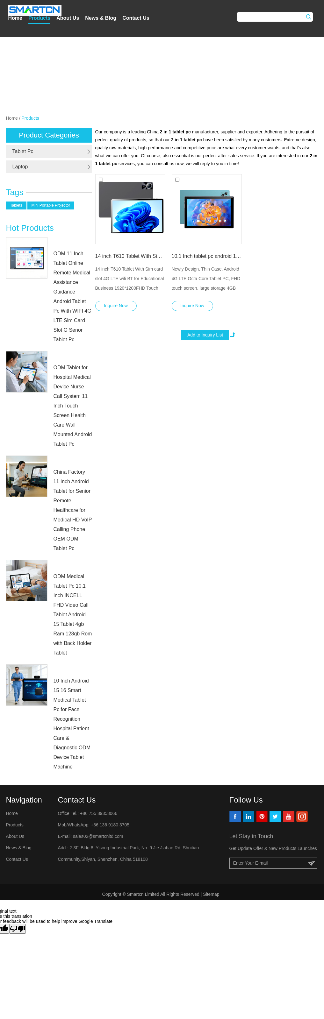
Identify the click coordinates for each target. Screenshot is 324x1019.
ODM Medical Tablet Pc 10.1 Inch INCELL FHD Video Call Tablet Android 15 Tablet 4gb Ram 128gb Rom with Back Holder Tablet (73, 614)
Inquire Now (116, 305)
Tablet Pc (22, 151)
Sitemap (211, 894)
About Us (67, 18)
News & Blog (100, 18)
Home (15, 18)
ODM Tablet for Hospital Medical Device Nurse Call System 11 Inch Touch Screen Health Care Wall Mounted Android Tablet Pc (73, 406)
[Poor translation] (17, 929)
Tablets (16, 205)
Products (39, 18)
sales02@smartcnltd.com (98, 836)
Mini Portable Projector (51, 205)
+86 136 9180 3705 (109, 824)
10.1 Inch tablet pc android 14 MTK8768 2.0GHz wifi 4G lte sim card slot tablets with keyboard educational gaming (207, 256)
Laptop (20, 166)
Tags (15, 192)
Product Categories (49, 135)
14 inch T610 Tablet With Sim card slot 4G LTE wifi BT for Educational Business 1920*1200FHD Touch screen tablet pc (130, 256)
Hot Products (30, 228)
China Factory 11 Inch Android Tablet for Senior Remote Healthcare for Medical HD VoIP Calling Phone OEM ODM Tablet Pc (73, 510)
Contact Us (135, 18)
